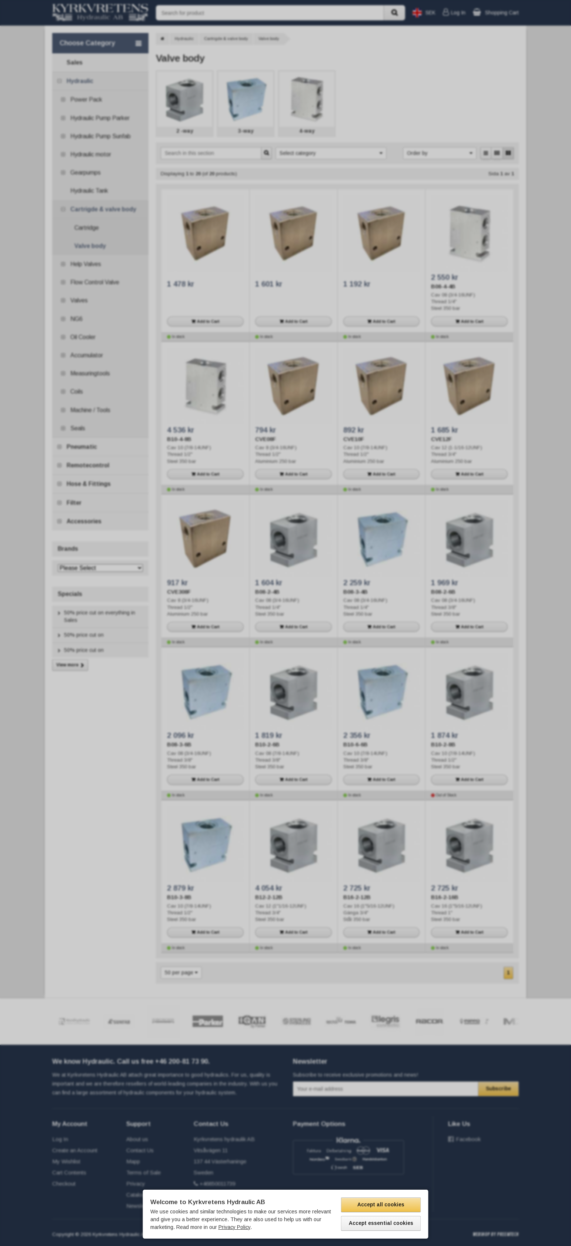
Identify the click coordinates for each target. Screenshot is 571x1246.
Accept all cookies (380, 1204)
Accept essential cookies (381, 1223)
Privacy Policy (234, 1227)
